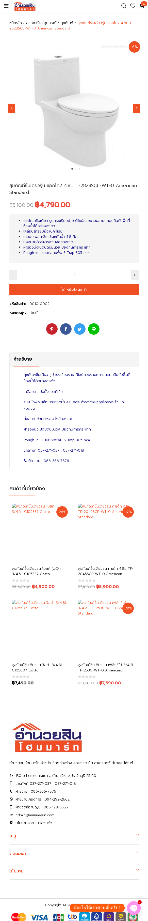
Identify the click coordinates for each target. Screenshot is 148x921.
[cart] (141, 6)
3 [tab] (79, 169)
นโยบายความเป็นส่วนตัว (33, 823)
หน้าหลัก (15, 23)
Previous (11, 108)
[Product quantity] (74, 275)
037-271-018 (73, 450)
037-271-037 (48, 450)
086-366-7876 (56, 461)
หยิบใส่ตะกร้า (77, 289)
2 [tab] (75, 169)
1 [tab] (72, 169)
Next (136, 108)
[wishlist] (132, 7)
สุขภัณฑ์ (67, 23)
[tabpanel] (74, 107)
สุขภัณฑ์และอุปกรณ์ (41, 23)
